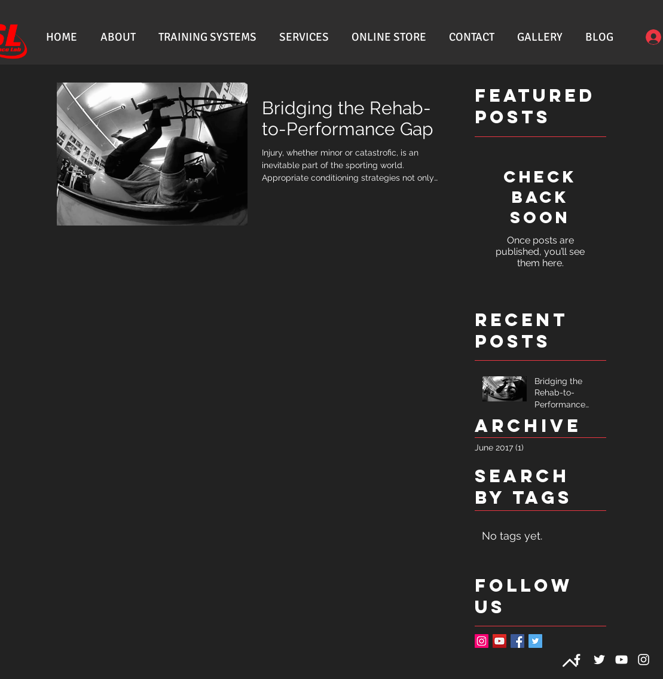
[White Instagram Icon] (643, 659)
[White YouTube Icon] (621, 659)
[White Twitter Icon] (599, 659)
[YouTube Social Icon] (499, 641)
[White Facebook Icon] (577, 659)
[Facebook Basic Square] (517, 641)
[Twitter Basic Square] (535, 641)
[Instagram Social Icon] (481, 641)
